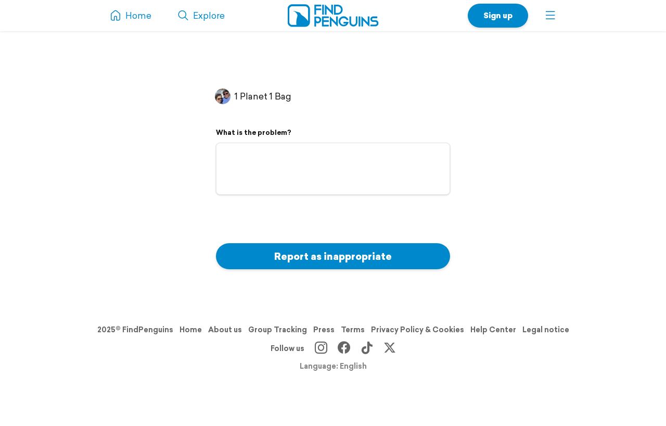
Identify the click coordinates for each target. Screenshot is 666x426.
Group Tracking (277, 329)
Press (324, 329)
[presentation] (295, 217)
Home (191, 329)
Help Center (493, 329)
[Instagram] (321, 348)
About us (225, 329)
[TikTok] (367, 348)
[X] (389, 348)
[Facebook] (344, 348)
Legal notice (545, 329)
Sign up (498, 15)
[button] (550, 15)
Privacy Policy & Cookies (417, 329)
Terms (353, 329)
